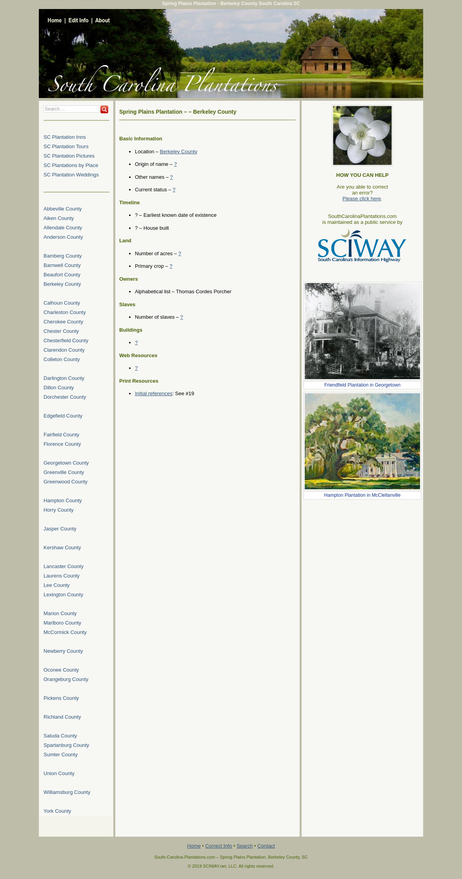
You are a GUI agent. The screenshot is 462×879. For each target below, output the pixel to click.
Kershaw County (62, 547)
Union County (59, 773)
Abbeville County (63, 209)
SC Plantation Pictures (69, 156)
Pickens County (61, 698)
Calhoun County (62, 303)
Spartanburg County (66, 745)
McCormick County (65, 632)
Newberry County (63, 651)
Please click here (361, 199)
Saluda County (60, 736)
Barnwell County (62, 265)
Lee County (57, 585)
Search (244, 846)
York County (57, 811)
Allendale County (63, 228)
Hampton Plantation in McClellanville (362, 495)
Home (194, 846)
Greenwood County (65, 482)
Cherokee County (63, 322)
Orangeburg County (66, 679)
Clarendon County (64, 350)
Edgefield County (63, 416)
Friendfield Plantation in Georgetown (362, 385)
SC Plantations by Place (71, 165)
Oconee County (61, 670)
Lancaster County (64, 566)
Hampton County (63, 500)
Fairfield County (61, 435)
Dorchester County (65, 397)
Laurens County (62, 576)
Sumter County (61, 754)
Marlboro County (62, 623)
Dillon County (59, 387)
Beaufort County (62, 275)
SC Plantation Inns (65, 137)
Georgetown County (66, 463)
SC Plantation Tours (66, 146)
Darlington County (64, 378)
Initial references (153, 393)
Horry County (59, 510)
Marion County (60, 613)
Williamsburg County (67, 792)
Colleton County (62, 359)
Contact (266, 846)
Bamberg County (63, 256)
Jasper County (60, 529)
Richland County (62, 717)
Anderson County (63, 237)
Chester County (61, 331)
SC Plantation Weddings (71, 175)
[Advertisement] (362, 551)
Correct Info (218, 846)
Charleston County (65, 312)
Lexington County (63, 595)
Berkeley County (178, 151)
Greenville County (64, 472)
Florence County (62, 444)
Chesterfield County (66, 340)
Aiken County (59, 218)
